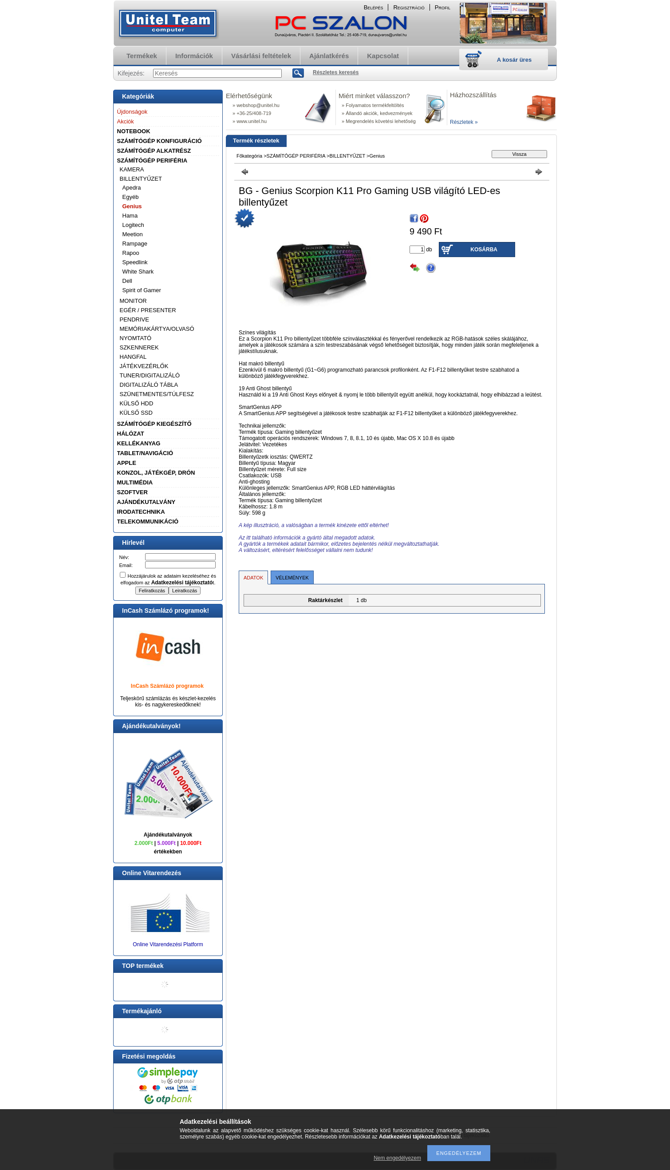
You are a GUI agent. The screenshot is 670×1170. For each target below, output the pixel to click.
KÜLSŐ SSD (136, 412)
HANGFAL (133, 356)
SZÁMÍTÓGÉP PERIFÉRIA (152, 160)
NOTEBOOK (133, 131)
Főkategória (249, 156)
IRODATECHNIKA (141, 511)
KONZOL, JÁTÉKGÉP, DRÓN (156, 472)
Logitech (133, 225)
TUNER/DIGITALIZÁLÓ (150, 375)
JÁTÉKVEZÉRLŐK (144, 366)
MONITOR (133, 300)
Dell (127, 281)
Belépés (373, 7)
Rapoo (130, 253)
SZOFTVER (132, 492)
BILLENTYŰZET (141, 178)
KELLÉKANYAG (139, 443)
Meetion (132, 234)
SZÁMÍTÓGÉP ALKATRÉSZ (154, 150)
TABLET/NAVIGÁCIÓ (145, 453)
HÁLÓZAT (130, 433)
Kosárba (483, 249)
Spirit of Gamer (141, 290)
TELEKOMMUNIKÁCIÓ (148, 521)
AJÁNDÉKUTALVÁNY (146, 502)
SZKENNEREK (139, 347)
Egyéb (130, 197)
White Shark (138, 271)
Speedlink (135, 262)
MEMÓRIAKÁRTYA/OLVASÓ (157, 328)
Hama (130, 215)
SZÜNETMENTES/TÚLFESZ (157, 394)
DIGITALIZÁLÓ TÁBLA (149, 384)
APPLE (126, 463)
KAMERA (132, 169)
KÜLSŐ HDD (137, 403)
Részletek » (464, 122)
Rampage (134, 243)
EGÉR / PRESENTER (148, 310)
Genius (132, 206)
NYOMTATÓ (136, 338)
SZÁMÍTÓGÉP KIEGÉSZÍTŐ (154, 423)
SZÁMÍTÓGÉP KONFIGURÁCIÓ (159, 141)
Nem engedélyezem (397, 1158)
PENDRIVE (134, 319)
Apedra (131, 187)
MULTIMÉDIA (135, 482)
